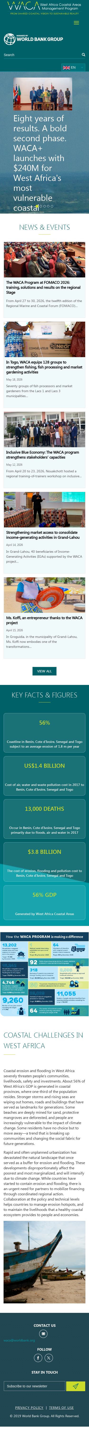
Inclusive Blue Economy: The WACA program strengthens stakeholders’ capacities (42, 455)
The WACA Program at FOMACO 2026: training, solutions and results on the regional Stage (43, 287)
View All (44, 671)
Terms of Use (61, 1407)
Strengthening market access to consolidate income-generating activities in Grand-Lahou (43, 535)
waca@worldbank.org (19, 1340)
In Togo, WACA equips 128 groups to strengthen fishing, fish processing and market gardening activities (44, 366)
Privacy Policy (29, 1407)
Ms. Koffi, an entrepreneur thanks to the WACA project (44, 620)
